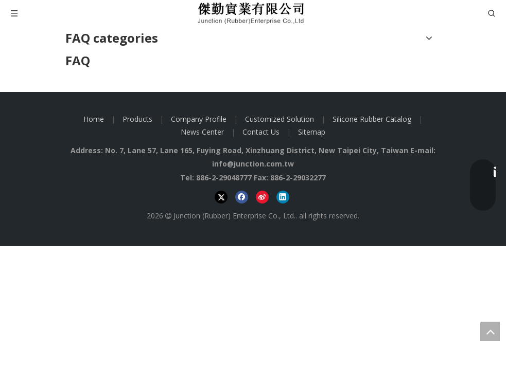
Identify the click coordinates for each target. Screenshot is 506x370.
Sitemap (311, 132)
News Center (202, 132)
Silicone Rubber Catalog (372, 119)
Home (93, 119)
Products (137, 119)
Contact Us (261, 132)
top (490, 331)
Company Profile (198, 119)
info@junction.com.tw (253, 164)
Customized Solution (279, 119)
